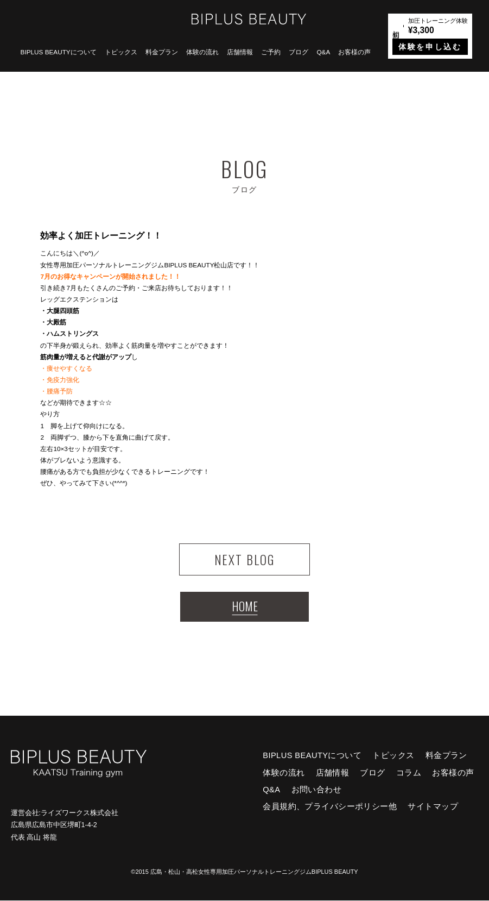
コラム (408, 772)
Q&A (323, 51)
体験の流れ (202, 51)
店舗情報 (240, 51)
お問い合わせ (316, 790)
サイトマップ (433, 807)
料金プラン (161, 51)
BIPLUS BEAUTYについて (59, 51)
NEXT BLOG (244, 559)
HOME (244, 606)
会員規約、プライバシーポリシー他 (330, 807)
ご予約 (271, 51)
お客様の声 (354, 51)
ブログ (298, 51)
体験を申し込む (429, 46)
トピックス (121, 51)
